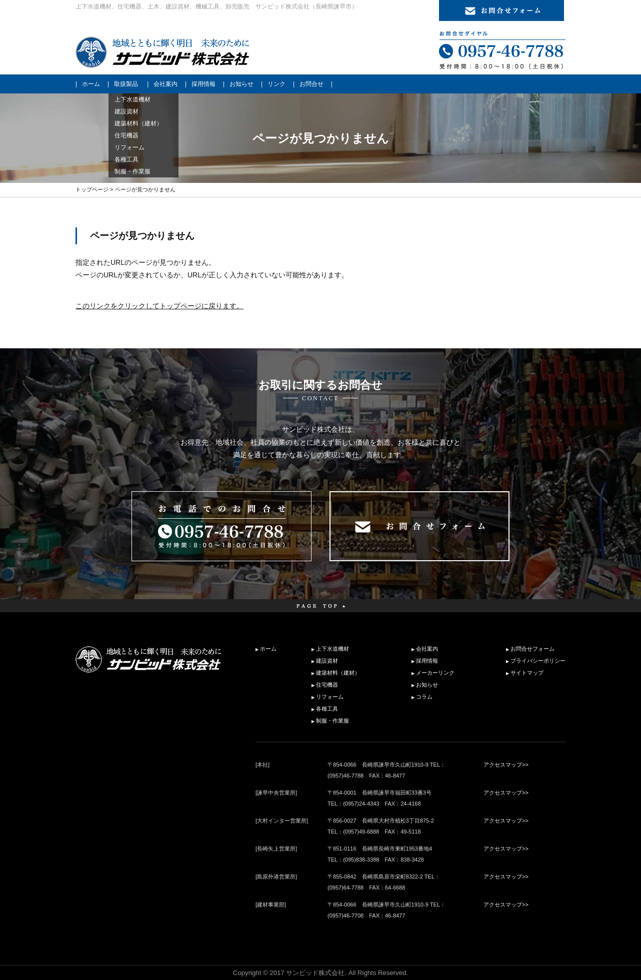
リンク (277, 83)
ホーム (91, 83)
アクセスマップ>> (506, 765)
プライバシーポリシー (538, 661)
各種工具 (327, 709)
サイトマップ (527, 673)
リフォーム (330, 697)
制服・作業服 (332, 721)
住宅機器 (327, 685)
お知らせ (242, 83)
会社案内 (166, 83)
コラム (424, 697)
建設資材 (327, 661)
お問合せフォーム (532, 649)
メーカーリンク (435, 673)
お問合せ (312, 83)
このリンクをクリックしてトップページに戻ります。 (160, 306)
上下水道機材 (332, 649)
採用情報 (204, 83)
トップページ (92, 189)
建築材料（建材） (338, 673)
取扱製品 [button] (126, 83)
